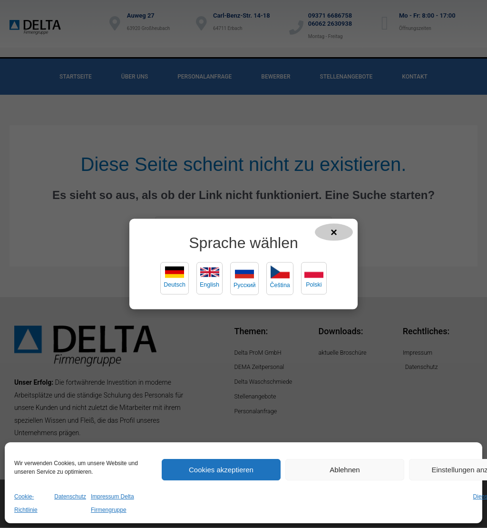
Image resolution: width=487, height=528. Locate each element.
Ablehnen (345, 470)
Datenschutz (70, 496)
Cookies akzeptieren (221, 470)
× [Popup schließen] (334, 231)
